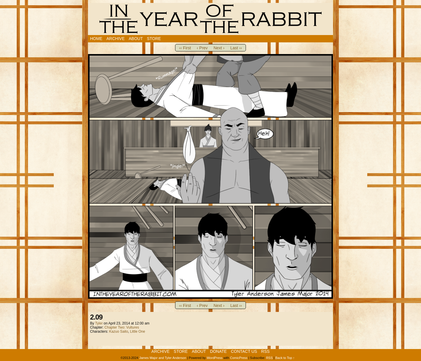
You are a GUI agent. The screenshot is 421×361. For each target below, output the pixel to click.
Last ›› (236, 48)
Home (96, 38)
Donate (218, 351)
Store (154, 38)
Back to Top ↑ (285, 358)
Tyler (99, 323)
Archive (115, 38)
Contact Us (244, 351)
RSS (265, 351)
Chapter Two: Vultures (121, 327)
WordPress (214, 358)
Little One (137, 331)
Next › (218, 48)
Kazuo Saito (118, 331)
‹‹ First (185, 48)
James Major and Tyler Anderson (162, 358)
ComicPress (238, 358)
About (136, 38)
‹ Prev (202, 48)
